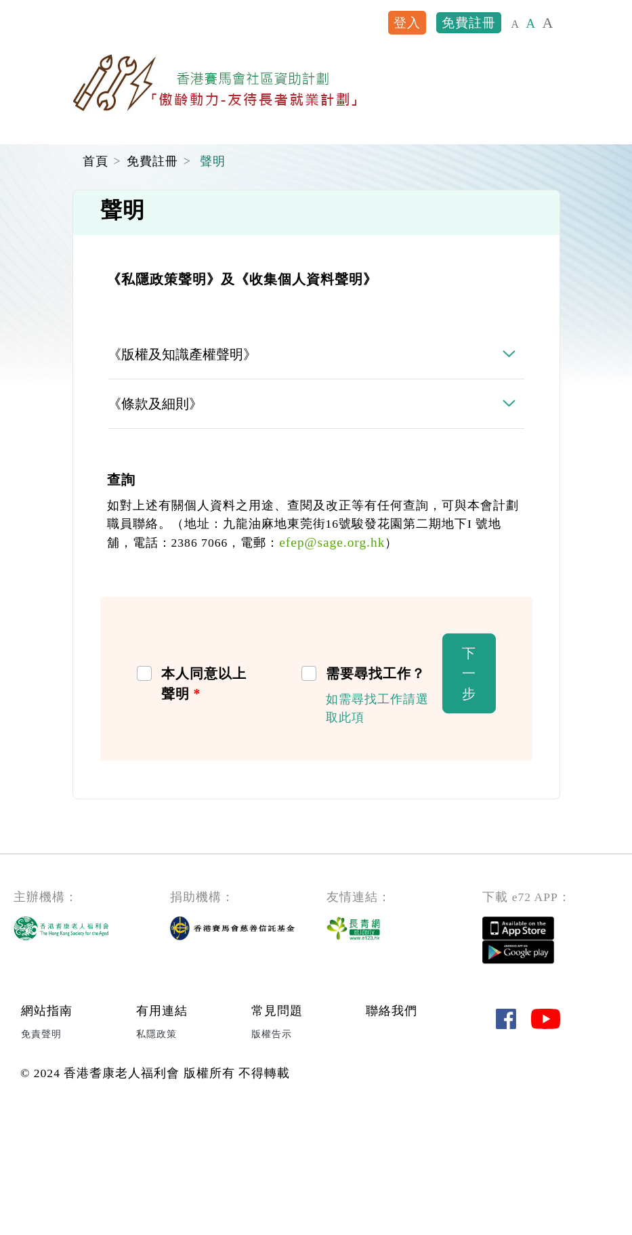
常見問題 (277, 1130)
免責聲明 (41, 1153)
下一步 (469, 793)
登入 (407, 23)
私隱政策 (156, 1153)
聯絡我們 (391, 1130)
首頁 (95, 281)
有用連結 (162, 1130)
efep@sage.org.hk (332, 662)
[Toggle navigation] (542, 83)
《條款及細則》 (155, 523)
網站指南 (46, 1130)
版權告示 (271, 1153)
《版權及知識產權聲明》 (182, 474)
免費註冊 (469, 23)
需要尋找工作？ (375, 793)
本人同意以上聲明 (204, 803)
